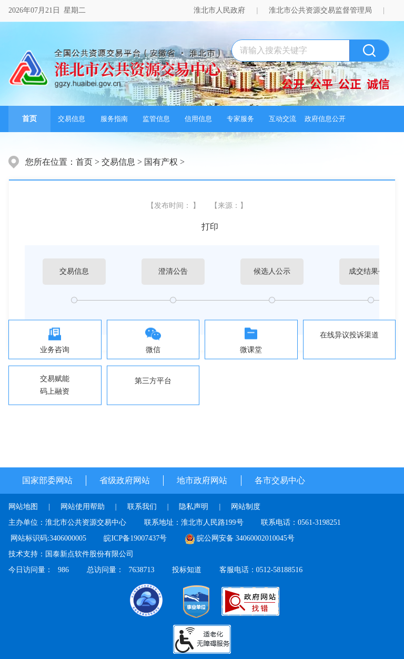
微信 (153, 350)
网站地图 (23, 507)
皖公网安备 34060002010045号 (246, 538)
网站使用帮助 (82, 507)
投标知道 (186, 570)
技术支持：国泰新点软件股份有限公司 (71, 554)
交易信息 (71, 119)
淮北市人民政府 (219, 10)
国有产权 (161, 161)
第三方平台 (153, 381)
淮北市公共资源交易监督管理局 (320, 10)
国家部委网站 (47, 480)
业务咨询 (54, 350)
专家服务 (240, 119)
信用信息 (198, 119)
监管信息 (156, 119)
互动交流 (282, 119)
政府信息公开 (325, 119)
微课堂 (251, 350)
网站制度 (245, 507)
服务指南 (114, 119)
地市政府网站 (202, 480)
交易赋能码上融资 (54, 385)
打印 (209, 226)
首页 (29, 119)
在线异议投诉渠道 (349, 335)
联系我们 (142, 507)
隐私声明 (193, 507)
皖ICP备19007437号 (135, 538)
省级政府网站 (124, 480)
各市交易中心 (280, 480)
